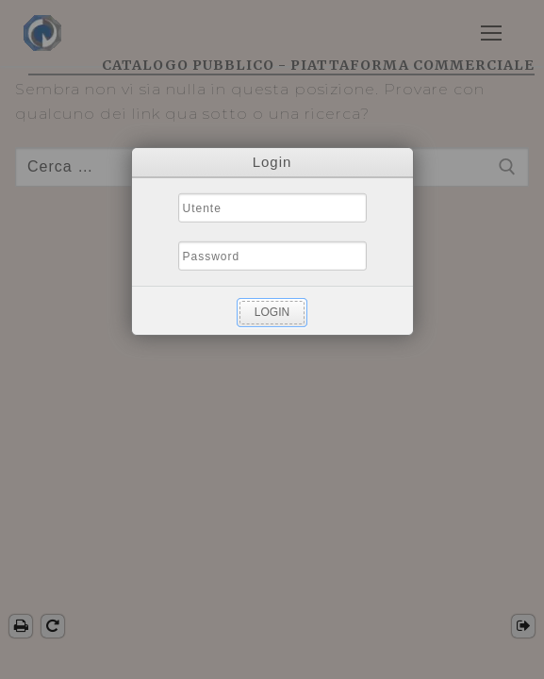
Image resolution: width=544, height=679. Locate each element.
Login (272, 312)
